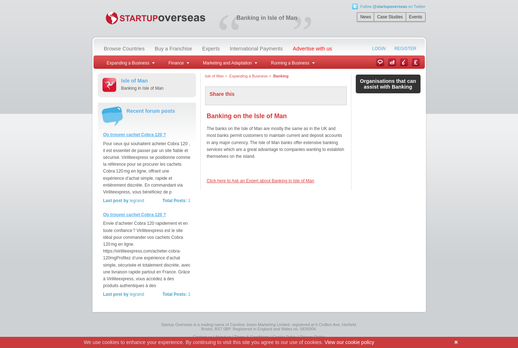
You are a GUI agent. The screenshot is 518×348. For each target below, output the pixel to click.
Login (379, 48)
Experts (211, 49)
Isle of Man (214, 76)
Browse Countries (124, 49)
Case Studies (390, 16)
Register (405, 48)
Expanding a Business (249, 76)
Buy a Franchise (173, 49)
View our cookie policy (349, 342)
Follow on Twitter (392, 6)
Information (404, 62)
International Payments (256, 49)
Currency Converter (416, 62)
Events (415, 16)
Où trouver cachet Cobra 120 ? (134, 134)
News (365, 16)
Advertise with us (312, 49)
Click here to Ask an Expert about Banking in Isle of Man (260, 180)
